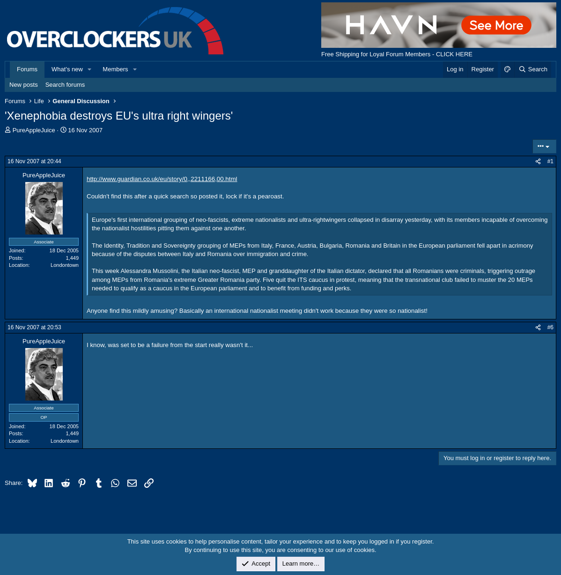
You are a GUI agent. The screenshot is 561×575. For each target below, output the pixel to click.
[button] (90, 69)
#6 (550, 327)
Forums (27, 69)
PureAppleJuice (34, 130)
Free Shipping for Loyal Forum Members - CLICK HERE (396, 54)
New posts (23, 84)
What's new (67, 69)
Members (115, 69)
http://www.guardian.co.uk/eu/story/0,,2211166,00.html (162, 178)
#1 (550, 161)
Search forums (65, 84)
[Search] (532, 69)
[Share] (538, 161)
